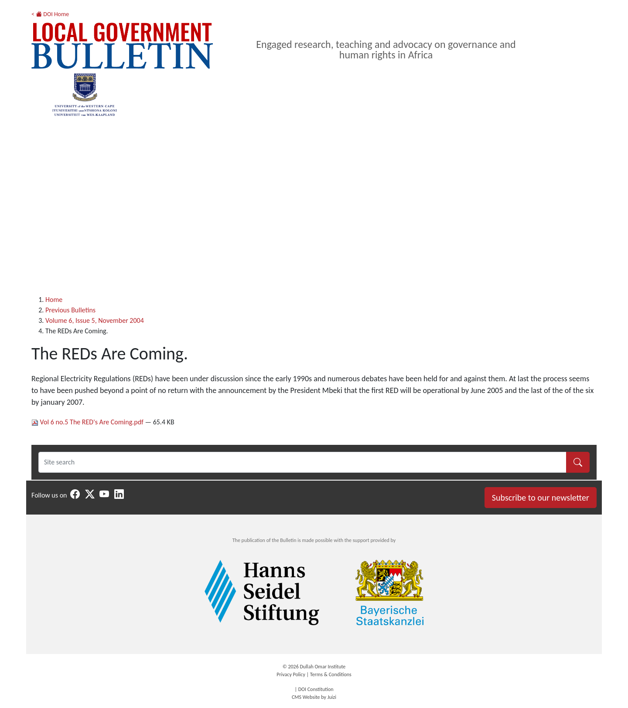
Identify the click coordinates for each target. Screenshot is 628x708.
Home (53, 299)
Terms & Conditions (331, 674)
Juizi (332, 697)
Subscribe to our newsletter (540, 497)
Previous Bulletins (70, 310)
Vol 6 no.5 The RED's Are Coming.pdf (88, 422)
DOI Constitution (316, 689)
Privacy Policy (290, 674)
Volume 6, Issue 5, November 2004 (94, 320)
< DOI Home (50, 14)
